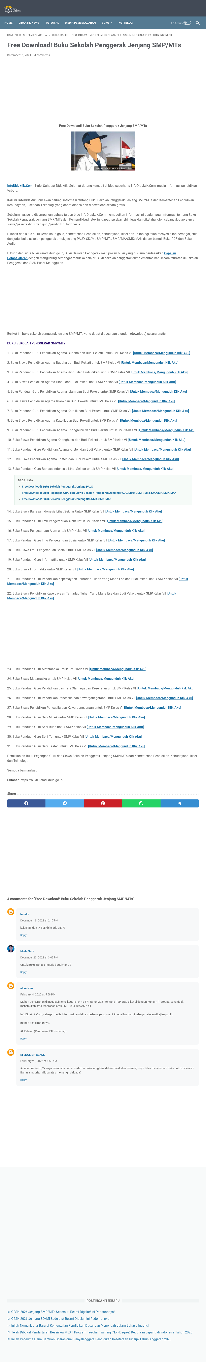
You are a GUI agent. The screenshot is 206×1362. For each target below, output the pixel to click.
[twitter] (45, 972)
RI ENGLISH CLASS (32, 1231)
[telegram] (122, 972)
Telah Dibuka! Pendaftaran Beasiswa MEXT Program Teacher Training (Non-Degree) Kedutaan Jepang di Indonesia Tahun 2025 (175, 233)
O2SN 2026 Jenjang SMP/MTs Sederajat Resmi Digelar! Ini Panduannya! (175, 174)
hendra (24, 1082)
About (70, 1347)
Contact (83, 1347)
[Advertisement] (71, 100)
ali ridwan (26, 1156)
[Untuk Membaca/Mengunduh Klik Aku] (40, 391)
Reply (23, 1103)
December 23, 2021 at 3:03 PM (39, 1125)
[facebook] (20, 972)
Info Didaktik (109, 1355)
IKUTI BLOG (128, 15)
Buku (108, 15)
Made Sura (27, 1119)
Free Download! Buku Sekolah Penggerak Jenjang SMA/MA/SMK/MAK (66, 599)
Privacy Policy (100, 1347)
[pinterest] (71, 972)
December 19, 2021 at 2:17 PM (39, 1088)
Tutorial (55, 15)
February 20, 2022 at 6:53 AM (38, 1237)
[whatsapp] (96, 972)
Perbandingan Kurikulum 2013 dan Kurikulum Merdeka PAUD (174, 586)
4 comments (42, 64)
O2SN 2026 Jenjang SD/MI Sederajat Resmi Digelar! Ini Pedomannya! (173, 191)
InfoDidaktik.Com (20, 195)
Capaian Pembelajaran (54, 282)
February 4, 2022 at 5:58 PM (37, 1162)
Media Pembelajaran (83, 15)
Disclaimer (119, 1347)
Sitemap (135, 1347)
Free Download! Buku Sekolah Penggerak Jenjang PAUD (57, 582)
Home (11, 15)
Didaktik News (31, 15)
